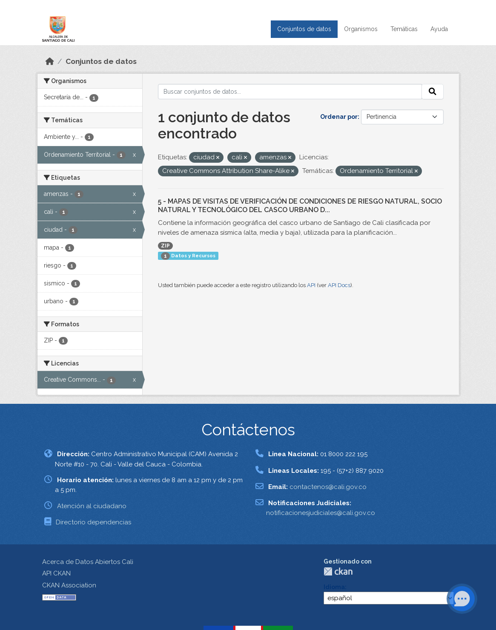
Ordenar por (339, 116)
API (311, 285)
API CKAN (56, 573)
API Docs (339, 285)
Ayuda (439, 29)
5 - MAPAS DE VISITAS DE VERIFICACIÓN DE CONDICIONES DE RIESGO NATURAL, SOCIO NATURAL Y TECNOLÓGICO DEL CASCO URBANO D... (300, 205)
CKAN (338, 571)
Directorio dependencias (93, 522)
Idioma (334, 587)
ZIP (165, 246)
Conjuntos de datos (304, 29)
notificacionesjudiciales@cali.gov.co (320, 513)
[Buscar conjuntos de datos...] (290, 91)
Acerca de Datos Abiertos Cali (87, 562)
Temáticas (404, 29)
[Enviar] (432, 91)
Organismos (361, 29)
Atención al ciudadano (91, 506)
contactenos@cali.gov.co (328, 487)
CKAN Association (69, 585)
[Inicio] (50, 61)
